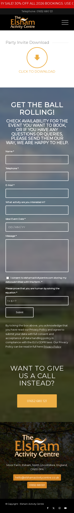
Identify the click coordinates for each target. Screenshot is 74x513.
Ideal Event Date (15, 218)
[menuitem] (63, 22)
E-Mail (10, 185)
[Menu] (63, 22)
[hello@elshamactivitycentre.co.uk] (37, 477)
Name (10, 151)
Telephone (12, 168)
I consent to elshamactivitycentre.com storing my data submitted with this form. (36, 279)
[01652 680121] (37, 485)
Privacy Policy (52, 346)
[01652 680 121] (37, 401)
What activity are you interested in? (25, 202)
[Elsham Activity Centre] (31, 22)
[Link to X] (54, 508)
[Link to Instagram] (60, 508)
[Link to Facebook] (48, 508)
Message (11, 235)
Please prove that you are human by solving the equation (32, 290)
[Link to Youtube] (65, 508)
